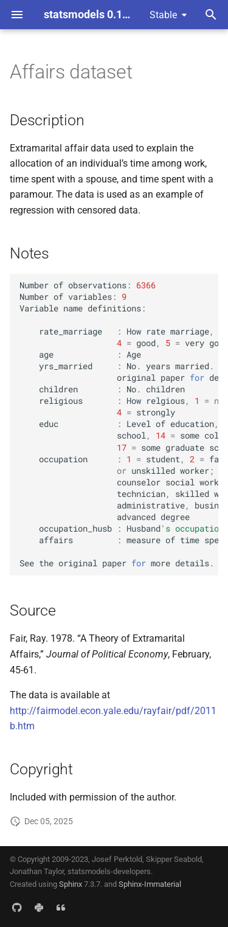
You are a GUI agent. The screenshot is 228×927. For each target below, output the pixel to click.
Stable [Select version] (163, 15)
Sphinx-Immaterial (150, 884)
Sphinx (70, 884)
